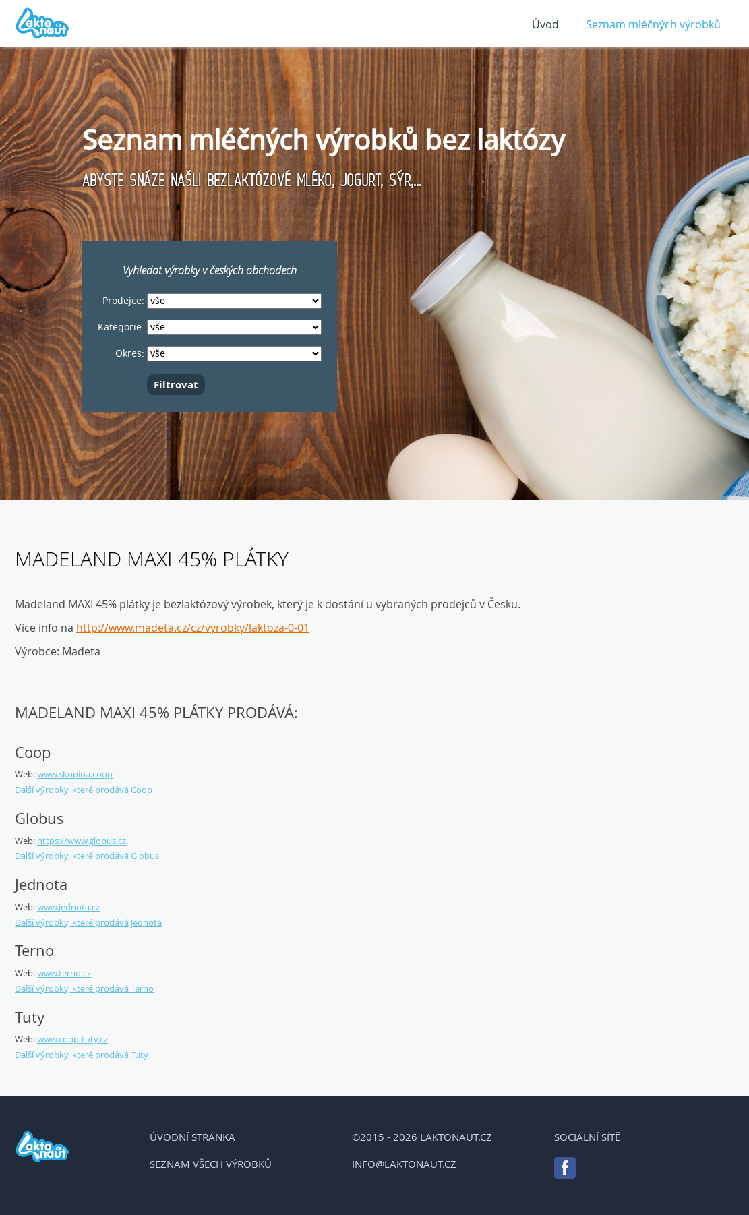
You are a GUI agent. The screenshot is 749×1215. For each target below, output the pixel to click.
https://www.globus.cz (81, 841)
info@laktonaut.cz (404, 1163)
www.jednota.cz (68, 907)
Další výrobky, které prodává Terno (84, 988)
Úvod (545, 24)
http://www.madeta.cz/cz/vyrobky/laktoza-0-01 (192, 627)
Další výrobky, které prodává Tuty (81, 1054)
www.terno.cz (64, 973)
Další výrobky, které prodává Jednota (88, 922)
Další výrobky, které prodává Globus (87, 856)
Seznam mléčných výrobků (653, 24)
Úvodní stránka (192, 1137)
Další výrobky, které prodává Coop (83, 789)
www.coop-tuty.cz (72, 1039)
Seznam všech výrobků (211, 1163)
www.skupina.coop (75, 774)
